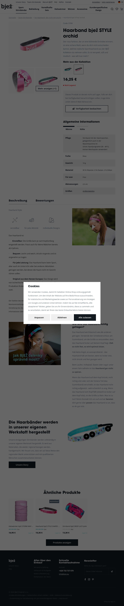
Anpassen (39, 317)
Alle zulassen (85, 317)
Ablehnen (62, 317)
